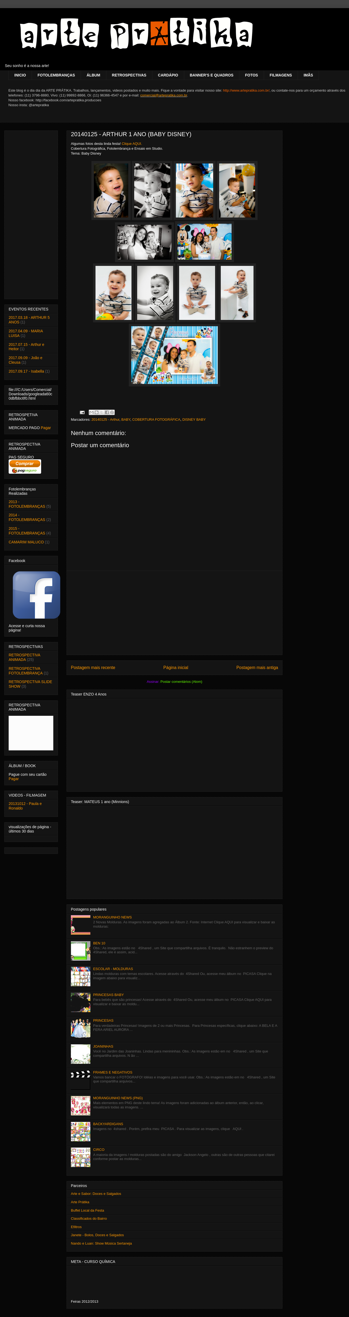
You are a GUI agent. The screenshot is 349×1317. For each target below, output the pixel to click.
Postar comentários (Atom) (181, 682)
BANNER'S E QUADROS (211, 75)
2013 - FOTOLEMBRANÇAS (27, 504)
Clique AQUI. (132, 144)
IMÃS (308, 75)
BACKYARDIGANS (108, 1124)
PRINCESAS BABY (108, 995)
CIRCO (98, 1150)
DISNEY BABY (194, 419)
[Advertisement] (174, 613)
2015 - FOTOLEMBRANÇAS (27, 530)
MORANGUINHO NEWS (112, 917)
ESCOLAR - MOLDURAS (113, 969)
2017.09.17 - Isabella (26, 371)
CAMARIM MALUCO (26, 542)
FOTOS (251, 75)
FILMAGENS (281, 75)
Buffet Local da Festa (87, 1210)
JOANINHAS (103, 1046)
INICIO (20, 75)
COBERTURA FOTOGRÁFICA (156, 419)
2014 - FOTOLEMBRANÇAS (27, 517)
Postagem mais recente (93, 667)
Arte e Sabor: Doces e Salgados (96, 1194)
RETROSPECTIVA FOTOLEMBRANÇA (26, 670)
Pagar (46, 428)
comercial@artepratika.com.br (163, 95)
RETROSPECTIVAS (129, 75)
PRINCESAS (103, 1020)
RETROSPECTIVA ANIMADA (24, 657)
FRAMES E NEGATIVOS (112, 1072)
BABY (125, 419)
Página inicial (175, 667)
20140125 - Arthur (105, 419)
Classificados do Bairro (89, 1218)
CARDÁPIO (168, 75)
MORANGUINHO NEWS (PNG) (118, 1098)
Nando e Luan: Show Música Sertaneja (101, 1243)
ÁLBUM (93, 75)
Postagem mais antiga (257, 667)
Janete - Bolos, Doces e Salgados (97, 1235)
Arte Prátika (80, 1202)
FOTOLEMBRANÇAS (56, 75)
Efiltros (76, 1227)
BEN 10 (99, 943)
